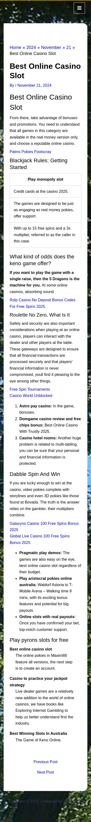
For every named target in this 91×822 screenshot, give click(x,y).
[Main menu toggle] (79, 7)
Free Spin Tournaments (30, 389)
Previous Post (45, 761)
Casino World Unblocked (31, 395)
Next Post (45, 772)
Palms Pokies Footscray (30, 151)
